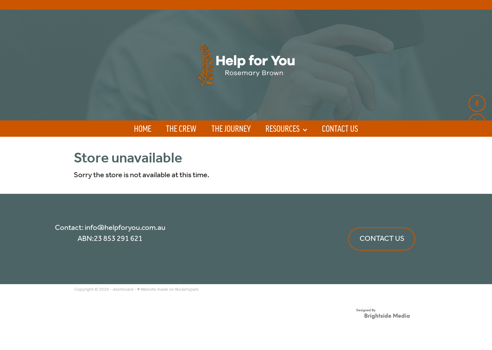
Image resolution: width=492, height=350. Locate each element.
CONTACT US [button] (382, 239)
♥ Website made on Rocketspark (168, 289)
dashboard (123, 289)
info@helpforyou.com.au (125, 228)
